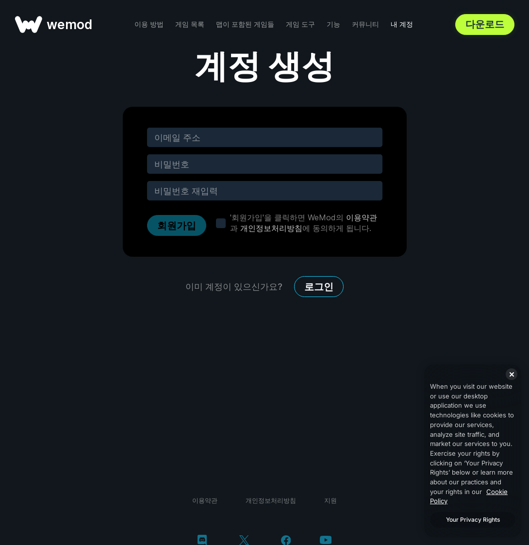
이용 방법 (149, 24)
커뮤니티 (365, 24)
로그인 (318, 287)
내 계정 (402, 24)
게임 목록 (189, 24)
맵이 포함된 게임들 (245, 24)
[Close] (511, 374)
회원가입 (176, 225)
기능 (333, 24)
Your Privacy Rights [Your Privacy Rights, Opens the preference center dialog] (473, 519)
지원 (330, 500)
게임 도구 (300, 24)
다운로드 (484, 24)
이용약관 (361, 217)
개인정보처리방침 (271, 228)
